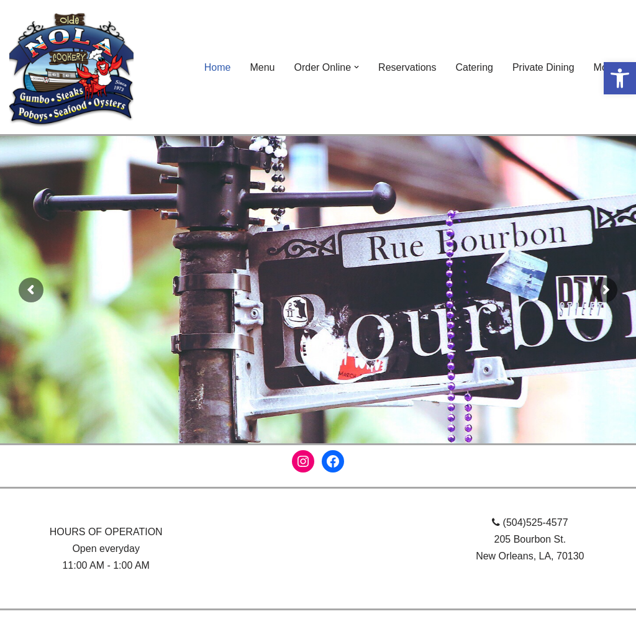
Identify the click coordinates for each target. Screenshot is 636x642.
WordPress (120, 626)
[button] (620, 78)
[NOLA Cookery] (71, 67)
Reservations (407, 67)
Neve (20, 626)
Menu (262, 67)
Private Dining (543, 67)
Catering (474, 67)
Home (217, 67)
